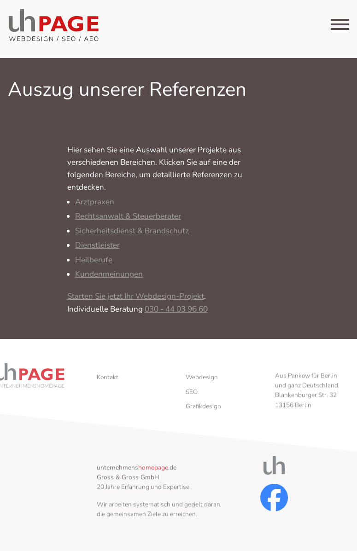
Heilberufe (93, 263)
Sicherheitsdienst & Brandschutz (132, 234)
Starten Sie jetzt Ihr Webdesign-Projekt (135, 300)
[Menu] (340, 26)
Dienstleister (97, 249)
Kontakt (107, 390)
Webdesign (202, 390)
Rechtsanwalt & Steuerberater (128, 220)
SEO (192, 405)
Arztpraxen (94, 205)
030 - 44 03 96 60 (176, 312)
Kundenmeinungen (109, 278)
